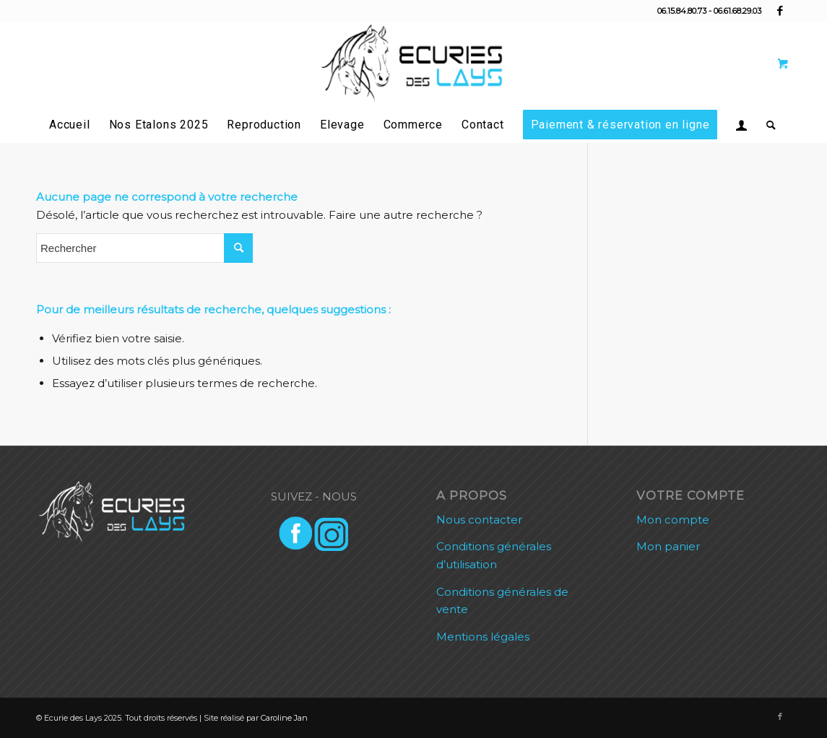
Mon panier (668, 546)
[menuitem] (70, 125)
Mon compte (672, 519)
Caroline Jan (284, 718)
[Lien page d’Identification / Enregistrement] (742, 125)
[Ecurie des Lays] (413, 64)
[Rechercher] (766, 125)
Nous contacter (479, 519)
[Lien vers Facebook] (780, 11)
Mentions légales (482, 636)
